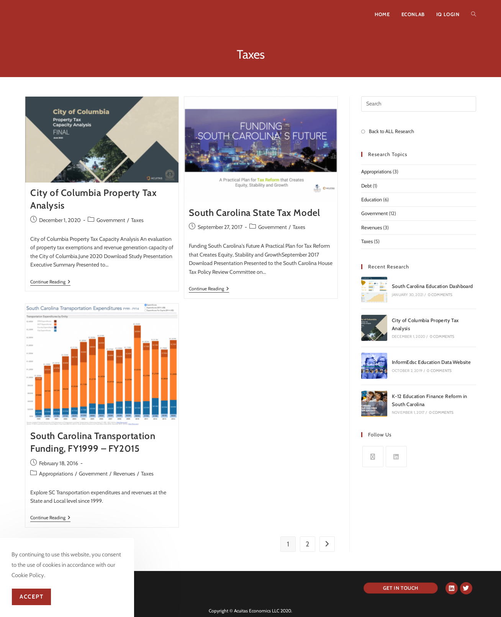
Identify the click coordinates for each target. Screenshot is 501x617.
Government (111, 220)
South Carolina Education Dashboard (432, 286)
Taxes (137, 220)
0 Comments (440, 294)
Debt (366, 186)
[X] (372, 456)
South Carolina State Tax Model (254, 212)
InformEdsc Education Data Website (431, 362)
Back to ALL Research (391, 131)
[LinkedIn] (396, 456)
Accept (31, 596)
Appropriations (56, 473)
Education (371, 199)
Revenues (124, 473)
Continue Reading (50, 282)
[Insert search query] (418, 104)
